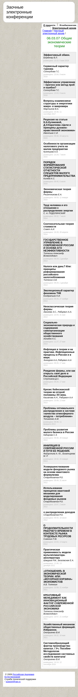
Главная (47, 30)
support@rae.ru (13, 681)
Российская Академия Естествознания (19, 675)
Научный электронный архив (53, 32)
